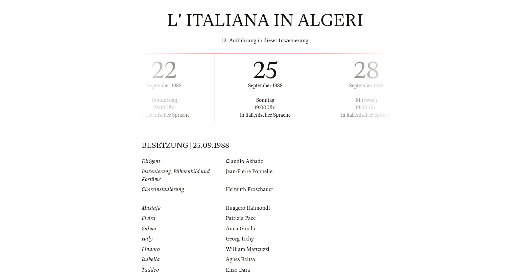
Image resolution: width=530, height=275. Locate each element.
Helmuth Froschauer (249, 189)
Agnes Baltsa (240, 259)
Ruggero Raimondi (248, 208)
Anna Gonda (240, 229)
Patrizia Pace (241, 218)
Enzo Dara (238, 270)
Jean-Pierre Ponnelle (249, 171)
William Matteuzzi (247, 249)
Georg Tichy (240, 239)
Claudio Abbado (245, 161)
